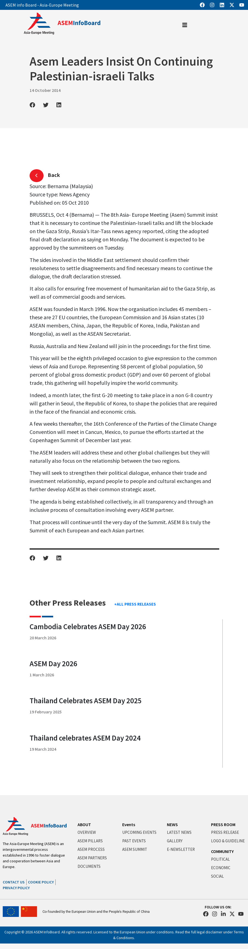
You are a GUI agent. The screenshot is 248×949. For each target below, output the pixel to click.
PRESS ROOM (223, 824)
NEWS (172, 824)
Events (128, 824)
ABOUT (84, 824)
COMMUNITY (222, 851)
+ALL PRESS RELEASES (135, 604)
